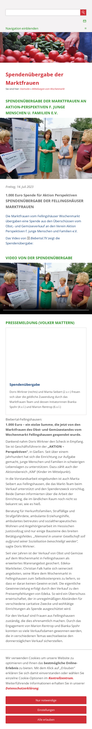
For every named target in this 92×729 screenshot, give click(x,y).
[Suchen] (43, 12)
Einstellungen (46, 710)
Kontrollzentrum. (61, 678)
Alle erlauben (46, 719)
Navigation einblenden (22, 28)
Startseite (25, 88)
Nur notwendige (46, 700)
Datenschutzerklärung (22, 688)
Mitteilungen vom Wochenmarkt (48, 88)
